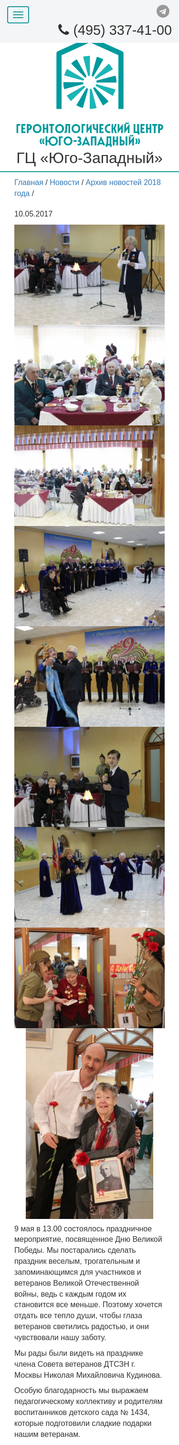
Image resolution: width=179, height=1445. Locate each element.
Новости (64, 182)
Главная (28, 182)
